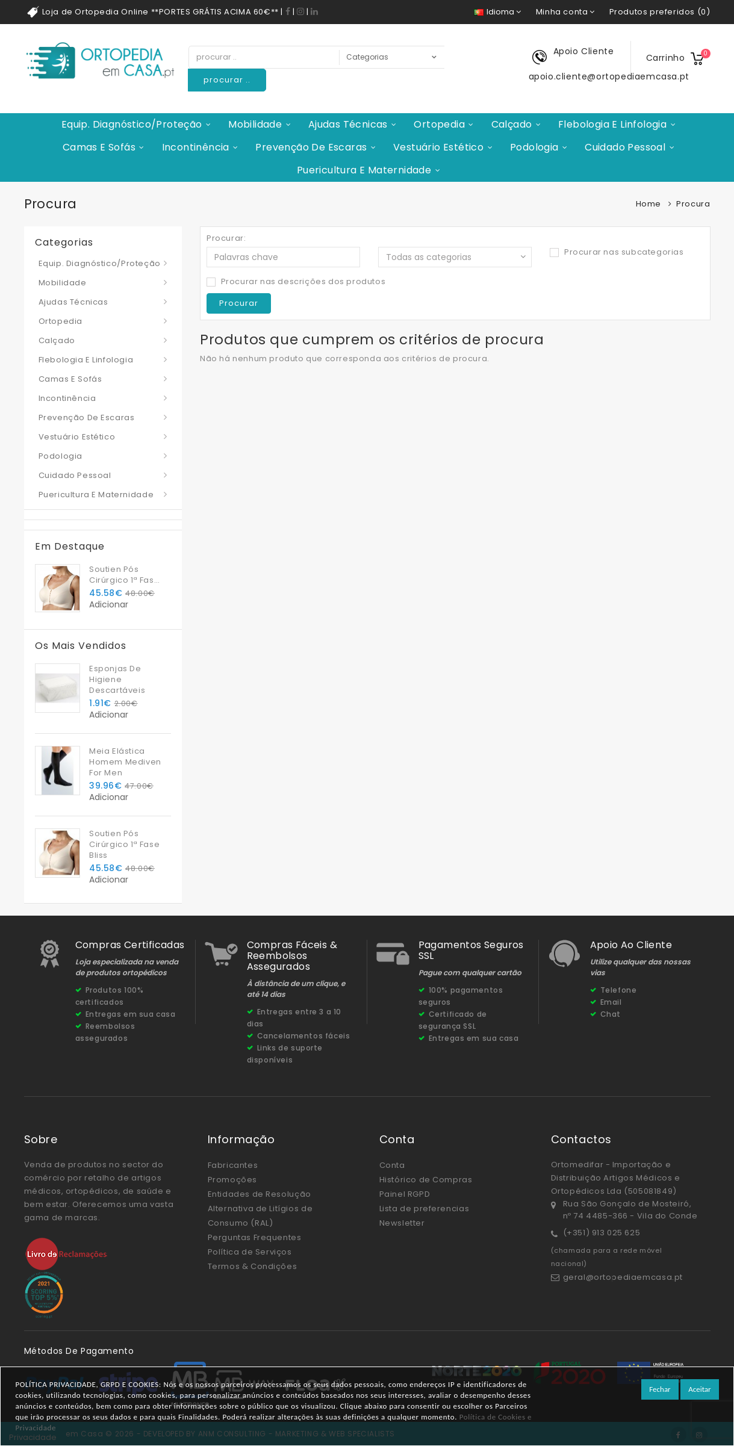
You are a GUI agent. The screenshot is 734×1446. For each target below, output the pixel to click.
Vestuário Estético (438, 147)
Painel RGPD (405, 1194)
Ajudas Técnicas (348, 124)
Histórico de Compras (426, 1179)
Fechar (659, 1389)
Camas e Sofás (99, 147)
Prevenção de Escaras (311, 147)
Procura (693, 203)
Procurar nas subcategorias (616, 252)
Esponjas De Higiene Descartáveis (117, 679)
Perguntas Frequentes (255, 1237)
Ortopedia (439, 124)
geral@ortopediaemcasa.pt (623, 1277)
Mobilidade (255, 124)
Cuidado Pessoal (625, 147)
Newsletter (402, 1223)
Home (648, 203)
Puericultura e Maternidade (364, 170)
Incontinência (195, 147)
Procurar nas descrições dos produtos (296, 281)
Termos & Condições (252, 1266)
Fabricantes (233, 1165)
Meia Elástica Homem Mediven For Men (125, 761)
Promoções (232, 1179)
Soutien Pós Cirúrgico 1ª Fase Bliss (124, 575)
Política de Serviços (250, 1252)
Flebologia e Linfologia (612, 124)
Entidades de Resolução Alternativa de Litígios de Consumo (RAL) (260, 1208)
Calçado (511, 124)
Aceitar (699, 1389)
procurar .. (227, 79)
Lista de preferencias (424, 1208)
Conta (392, 1165)
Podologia (534, 147)
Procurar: (226, 238)
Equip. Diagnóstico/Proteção (131, 124)
